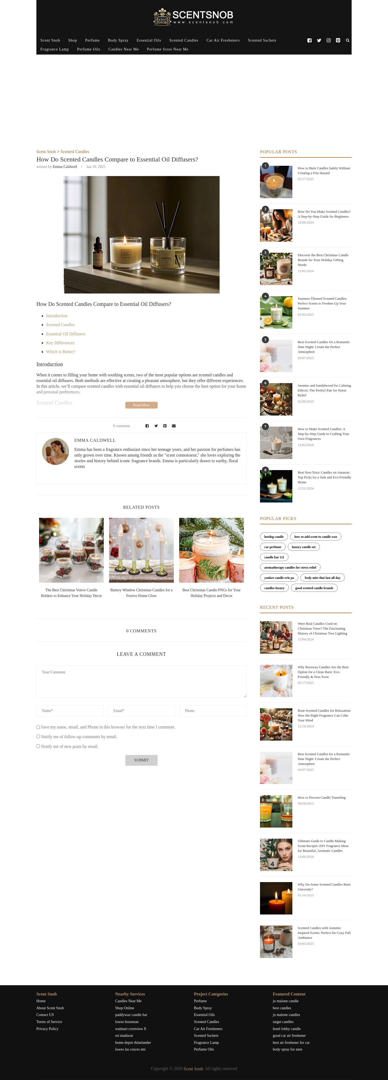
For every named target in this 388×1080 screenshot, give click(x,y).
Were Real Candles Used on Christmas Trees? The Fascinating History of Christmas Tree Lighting (322, 628)
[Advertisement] (194, 109)
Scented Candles (184, 40)
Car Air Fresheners (223, 40)
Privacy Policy (47, 1029)
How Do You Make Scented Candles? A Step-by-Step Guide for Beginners (324, 214)
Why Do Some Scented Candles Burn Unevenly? (324, 886)
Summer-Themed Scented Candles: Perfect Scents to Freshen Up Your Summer (322, 303)
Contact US (45, 1015)
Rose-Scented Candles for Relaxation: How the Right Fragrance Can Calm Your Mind (324, 715)
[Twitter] (319, 40)
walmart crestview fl (130, 1029)
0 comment (118, 426)
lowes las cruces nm (130, 1049)
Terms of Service (49, 1022)
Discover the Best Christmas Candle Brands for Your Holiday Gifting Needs (323, 260)
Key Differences (60, 342)
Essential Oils (149, 40)
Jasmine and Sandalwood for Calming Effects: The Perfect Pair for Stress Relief (324, 390)
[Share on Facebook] (146, 426)
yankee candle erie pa (279, 578)
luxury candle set (304, 547)
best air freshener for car (291, 1043)
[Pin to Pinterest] (164, 426)
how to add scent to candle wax (316, 537)
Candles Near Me (123, 49)
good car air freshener (289, 1036)
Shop (72, 40)
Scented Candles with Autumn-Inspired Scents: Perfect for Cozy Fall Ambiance (324, 933)
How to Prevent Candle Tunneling (322, 797)
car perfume (272, 547)
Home (41, 1001)
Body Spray (118, 40)
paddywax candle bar (131, 1015)
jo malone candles (286, 1015)
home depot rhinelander (133, 1043)
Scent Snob (50, 40)
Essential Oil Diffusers (65, 334)
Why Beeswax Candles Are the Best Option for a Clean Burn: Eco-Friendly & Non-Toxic (323, 672)
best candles (282, 1008)
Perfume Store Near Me (167, 49)
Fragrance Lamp (54, 49)
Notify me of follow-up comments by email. (79, 736)
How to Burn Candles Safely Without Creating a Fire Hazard (324, 170)
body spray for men (287, 1049)
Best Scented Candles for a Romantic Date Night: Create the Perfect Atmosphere (324, 347)
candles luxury (274, 588)
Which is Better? (60, 351)
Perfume (92, 40)
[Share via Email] (173, 426)
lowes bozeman (127, 1022)
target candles (283, 1022)
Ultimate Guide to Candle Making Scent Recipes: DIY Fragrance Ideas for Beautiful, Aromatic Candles (323, 846)
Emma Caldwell (65, 167)
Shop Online (124, 1008)
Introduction (56, 315)
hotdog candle (274, 537)
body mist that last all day (322, 578)
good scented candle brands (314, 588)
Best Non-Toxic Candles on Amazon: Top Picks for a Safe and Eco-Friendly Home (324, 477)
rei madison (124, 1036)
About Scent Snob (50, 1008)
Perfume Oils (88, 49)
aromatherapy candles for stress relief (290, 567)
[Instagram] (328, 40)
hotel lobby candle (287, 1029)
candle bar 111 (274, 557)
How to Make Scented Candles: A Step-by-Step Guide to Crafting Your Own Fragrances (323, 434)
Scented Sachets (262, 40)
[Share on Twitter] (155, 426)
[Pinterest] (338, 40)
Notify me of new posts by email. (70, 746)
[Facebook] (309, 40)
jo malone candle (286, 1001)
